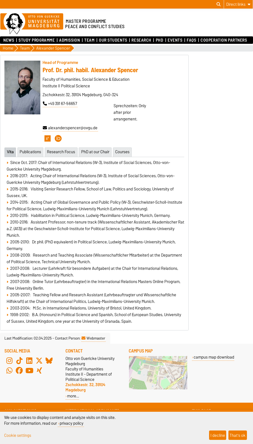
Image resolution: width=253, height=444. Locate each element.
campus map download (214, 357)
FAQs (191, 40)
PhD (160, 40)
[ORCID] (58, 138)
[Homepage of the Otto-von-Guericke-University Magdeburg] (32, 24)
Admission (69, 40)
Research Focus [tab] (61, 152)
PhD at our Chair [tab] (95, 152)
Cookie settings (17, 435)
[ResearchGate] (47, 138)
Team (89, 40)
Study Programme (37, 40)
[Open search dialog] (218, 4)
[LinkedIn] (29, 361)
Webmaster (93, 338)
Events (175, 40)
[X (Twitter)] (39, 361)
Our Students (113, 40)
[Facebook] (19, 371)
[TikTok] (19, 361)
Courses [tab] (122, 152)
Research (141, 40)
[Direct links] (238, 4)
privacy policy (71, 423)
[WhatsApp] (9, 371)
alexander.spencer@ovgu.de (70, 128)
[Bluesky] (49, 361)
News (8, 40)
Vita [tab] (10, 152)
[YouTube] (29, 371)
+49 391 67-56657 (60, 103)
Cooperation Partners (224, 40)
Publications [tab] (30, 152)
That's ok (238, 435)
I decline (217, 435)
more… (73, 395)
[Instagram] (9, 361)
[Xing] (39, 371)
